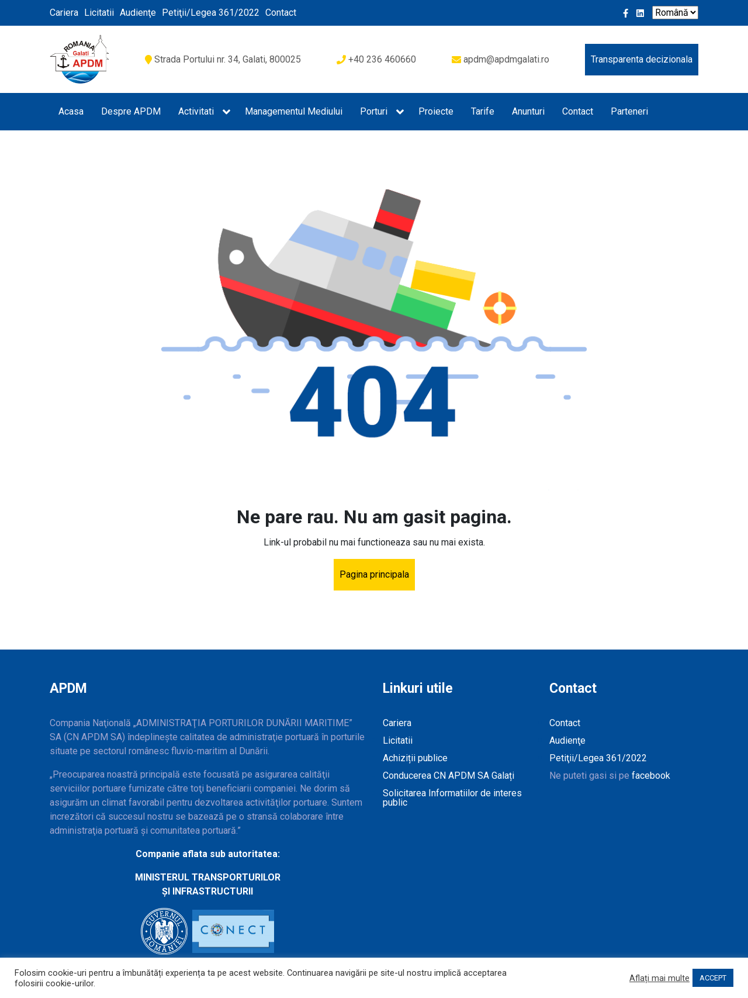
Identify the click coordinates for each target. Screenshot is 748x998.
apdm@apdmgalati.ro (506, 59)
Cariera (64, 12)
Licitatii (99, 12)
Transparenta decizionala (641, 59)
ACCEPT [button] (712, 977)
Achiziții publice (415, 758)
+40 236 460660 (382, 59)
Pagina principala (374, 574)
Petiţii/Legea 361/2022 (210, 12)
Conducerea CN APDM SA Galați (448, 775)
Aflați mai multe (659, 978)
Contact (280, 12)
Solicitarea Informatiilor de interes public (452, 798)
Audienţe (138, 12)
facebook (651, 775)
